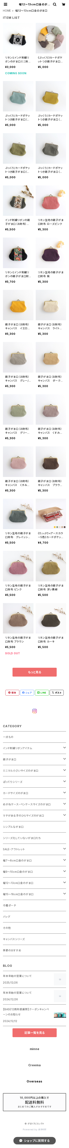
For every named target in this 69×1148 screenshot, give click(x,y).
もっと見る (34, 672)
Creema (34, 1065)
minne (34, 1049)
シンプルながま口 (13, 826)
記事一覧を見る (34, 1033)
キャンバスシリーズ (14, 939)
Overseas (34, 1081)
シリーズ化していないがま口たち (22, 838)
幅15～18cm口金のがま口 (18, 894)
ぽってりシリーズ (12, 781)
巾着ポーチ (9, 905)
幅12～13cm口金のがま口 (18, 882)
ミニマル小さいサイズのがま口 (20, 770)
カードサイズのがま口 (15, 793)
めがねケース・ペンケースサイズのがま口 (27, 804)
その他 (7, 927)
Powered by (34, 1129)
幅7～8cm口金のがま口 (17, 860)
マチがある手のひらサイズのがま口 (23, 815)
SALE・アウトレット (14, 849)
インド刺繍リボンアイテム (17, 748)
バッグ (6, 916)
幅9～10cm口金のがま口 (18, 871)
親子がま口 (9, 759)
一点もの (8, 736)
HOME (7, 10)
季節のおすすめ (12, 950)
